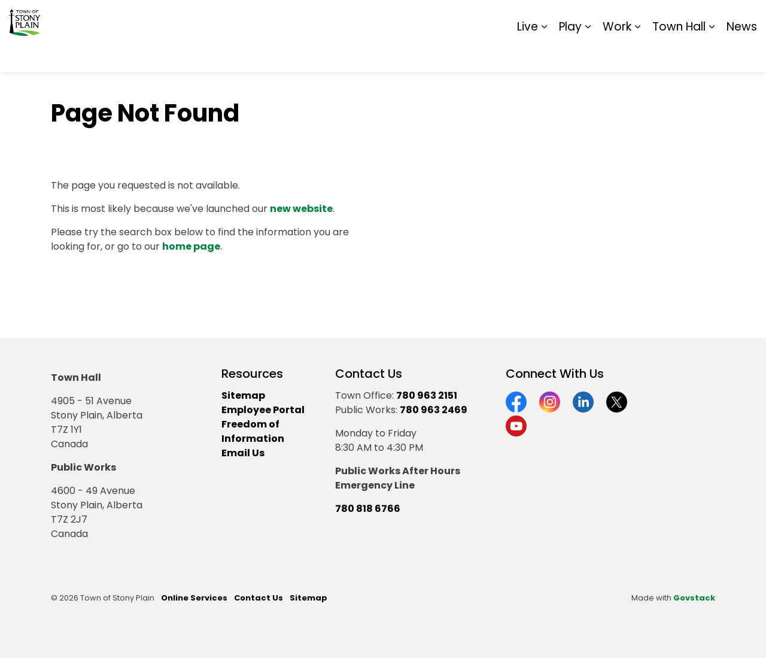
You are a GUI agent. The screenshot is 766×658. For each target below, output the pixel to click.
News (742, 54)
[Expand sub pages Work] (637, 54)
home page (191, 246)
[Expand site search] (745, 18)
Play (570, 54)
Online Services (194, 598)
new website (301, 209)
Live (527, 54)
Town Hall (679, 54)
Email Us (243, 453)
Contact (610, 18)
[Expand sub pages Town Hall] (712, 54)
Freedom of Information (252, 431)
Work (617, 54)
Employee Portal (263, 410)
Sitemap (705, 18)
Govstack (694, 598)
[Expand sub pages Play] (588, 54)
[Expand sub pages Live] (544, 54)
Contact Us (258, 598)
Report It (658, 18)
